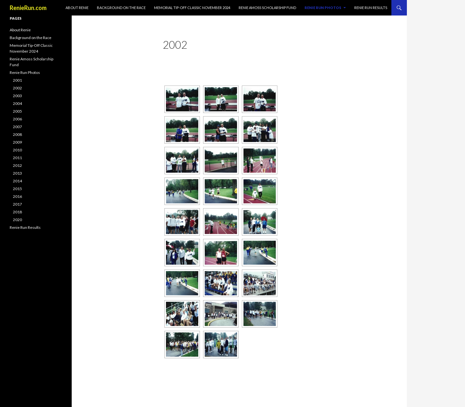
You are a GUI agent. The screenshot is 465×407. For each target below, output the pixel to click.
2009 (17, 142)
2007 (17, 126)
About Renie (77, 7)
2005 (17, 111)
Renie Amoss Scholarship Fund (267, 7)
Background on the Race (121, 7)
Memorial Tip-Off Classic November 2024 (192, 7)
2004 (17, 103)
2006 (17, 119)
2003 (17, 95)
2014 (17, 180)
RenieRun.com (28, 7)
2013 (17, 173)
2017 (17, 204)
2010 (17, 150)
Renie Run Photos (323, 7)
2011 (17, 157)
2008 (17, 134)
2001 (17, 80)
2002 (17, 88)
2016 (17, 196)
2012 (17, 165)
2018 (17, 211)
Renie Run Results (370, 7)
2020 (17, 219)
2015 (17, 188)
